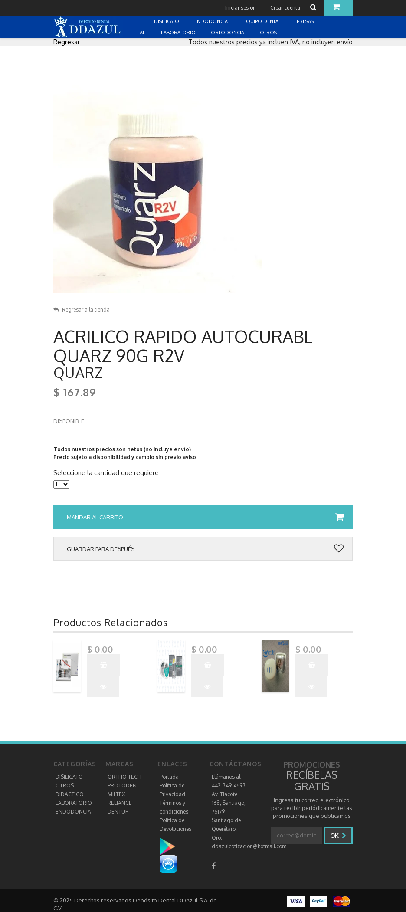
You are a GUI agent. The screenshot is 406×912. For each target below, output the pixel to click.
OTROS (65, 785)
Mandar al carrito (205, 517)
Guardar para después (205, 549)
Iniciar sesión (240, 7)
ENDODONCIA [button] (211, 21)
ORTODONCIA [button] (228, 33)
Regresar (66, 42)
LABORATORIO (74, 803)
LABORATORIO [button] (179, 33)
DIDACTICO (70, 794)
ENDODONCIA (73, 811)
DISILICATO (69, 777)
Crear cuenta (285, 7)
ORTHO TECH (124, 777)
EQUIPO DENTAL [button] (262, 21)
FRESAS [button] (306, 21)
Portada (169, 777)
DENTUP (118, 811)
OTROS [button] (269, 33)
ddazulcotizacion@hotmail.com (249, 846)
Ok (338, 835)
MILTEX (116, 794)
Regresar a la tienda (81, 309)
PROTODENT (124, 785)
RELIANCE (120, 803)
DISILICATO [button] (167, 21)
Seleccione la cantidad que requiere (106, 473)
